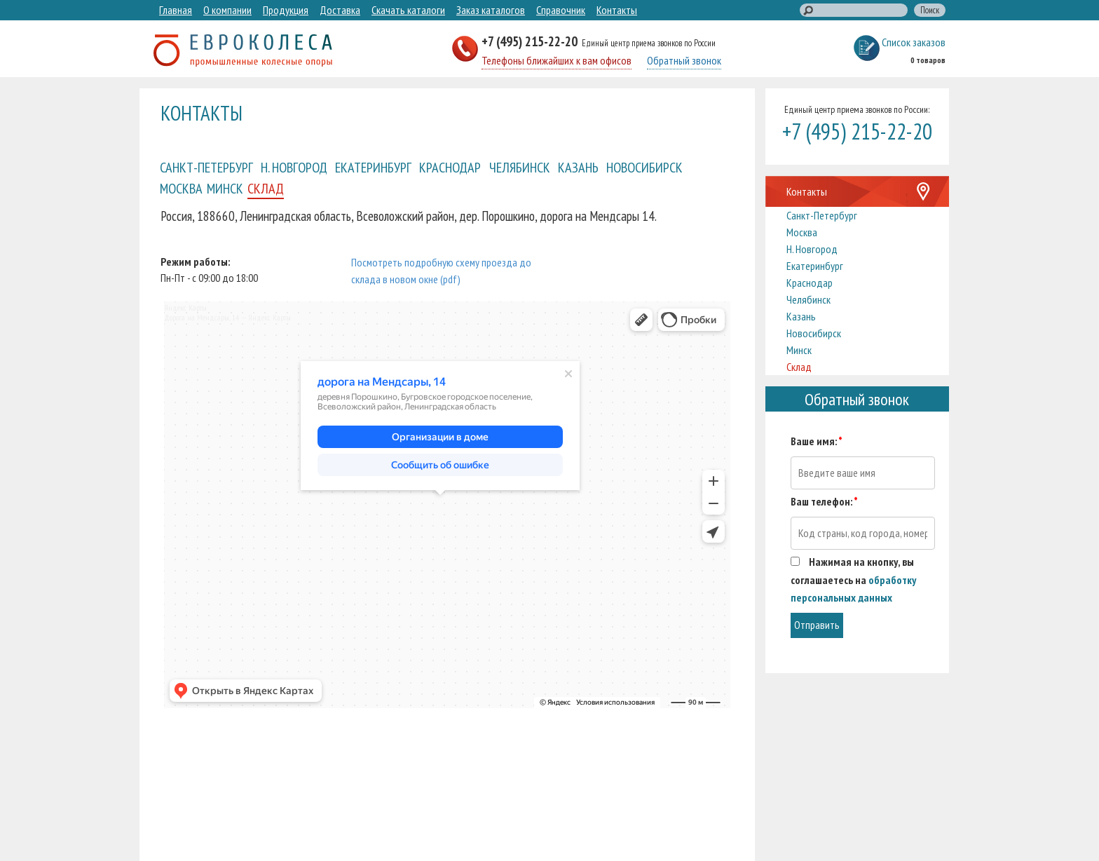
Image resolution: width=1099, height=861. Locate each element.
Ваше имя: (816, 441)
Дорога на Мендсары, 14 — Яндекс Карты (227, 317)
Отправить (817, 625)
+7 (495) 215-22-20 (531, 41)
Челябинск (519, 167)
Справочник (560, 10)
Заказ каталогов (490, 10)
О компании (227, 10)
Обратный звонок (684, 60)
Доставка (340, 10)
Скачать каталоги (408, 10)
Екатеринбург (373, 167)
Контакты (616, 10)
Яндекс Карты (185, 307)
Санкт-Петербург (206, 167)
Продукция (285, 10)
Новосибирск (644, 167)
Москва (181, 188)
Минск (225, 188)
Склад (265, 188)
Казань (578, 167)
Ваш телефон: (824, 501)
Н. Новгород (294, 167)
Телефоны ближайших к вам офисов (557, 60)
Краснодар (450, 167)
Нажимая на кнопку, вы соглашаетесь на (853, 579)
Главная (175, 10)
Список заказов (914, 42)
